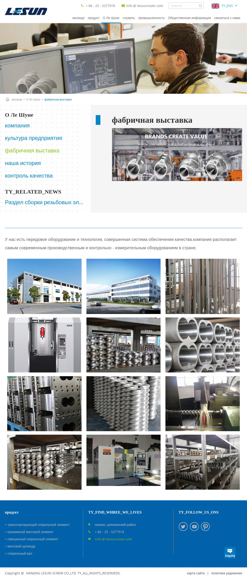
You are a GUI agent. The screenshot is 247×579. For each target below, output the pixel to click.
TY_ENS (227, 5)
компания (17, 125)
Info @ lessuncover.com (142, 5)
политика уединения (226, 573)
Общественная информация (189, 18)
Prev (4, 204)
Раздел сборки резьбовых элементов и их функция (45, 202)
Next (86, 204)
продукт (94, 18)
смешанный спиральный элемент (32, 539)
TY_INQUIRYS (229, 552)
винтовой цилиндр (21, 546)
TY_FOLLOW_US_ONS (199, 512)
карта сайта (196, 573)
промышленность (151, 18)
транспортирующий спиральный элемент (38, 524)
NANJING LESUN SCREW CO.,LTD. (51, 573)
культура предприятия (33, 138)
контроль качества (29, 175)
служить (129, 18)
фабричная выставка (58, 99)
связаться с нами (227, 18)
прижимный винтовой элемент (30, 532)
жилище (78, 18)
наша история (23, 163)
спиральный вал (19, 553)
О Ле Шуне (111, 18)
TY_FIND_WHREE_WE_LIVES (115, 512)
